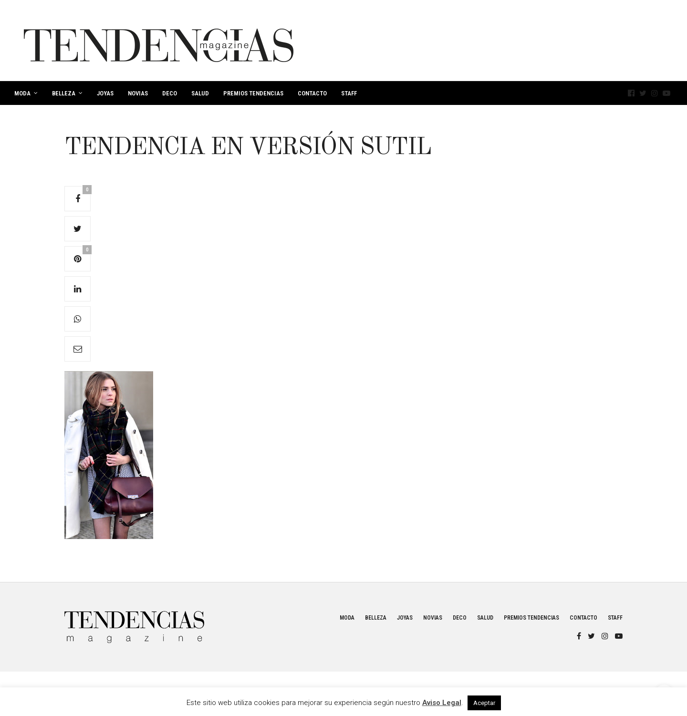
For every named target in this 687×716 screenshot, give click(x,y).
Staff (349, 93)
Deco (169, 93)
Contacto (312, 93)
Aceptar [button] (484, 702)
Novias (138, 93)
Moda (22, 93)
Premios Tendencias (253, 93)
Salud (200, 93)
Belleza (63, 93)
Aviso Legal (441, 702)
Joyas (105, 93)
